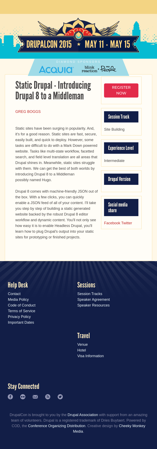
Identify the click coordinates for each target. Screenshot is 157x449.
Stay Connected (23, 386)
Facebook (112, 223)
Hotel (81, 350)
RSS (47, 396)
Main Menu (12, 6)
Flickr (22, 396)
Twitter (126, 223)
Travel (83, 335)
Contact (14, 294)
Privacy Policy (19, 317)
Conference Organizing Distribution (56, 426)
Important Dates (21, 322)
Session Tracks (89, 294)
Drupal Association (82, 415)
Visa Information (90, 356)
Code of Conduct (21, 305)
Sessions (86, 285)
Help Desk (18, 285)
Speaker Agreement (93, 299)
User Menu (145, 6)
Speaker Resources (93, 305)
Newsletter (35, 396)
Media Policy (18, 299)
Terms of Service (21, 311)
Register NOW (121, 90)
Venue (82, 344)
